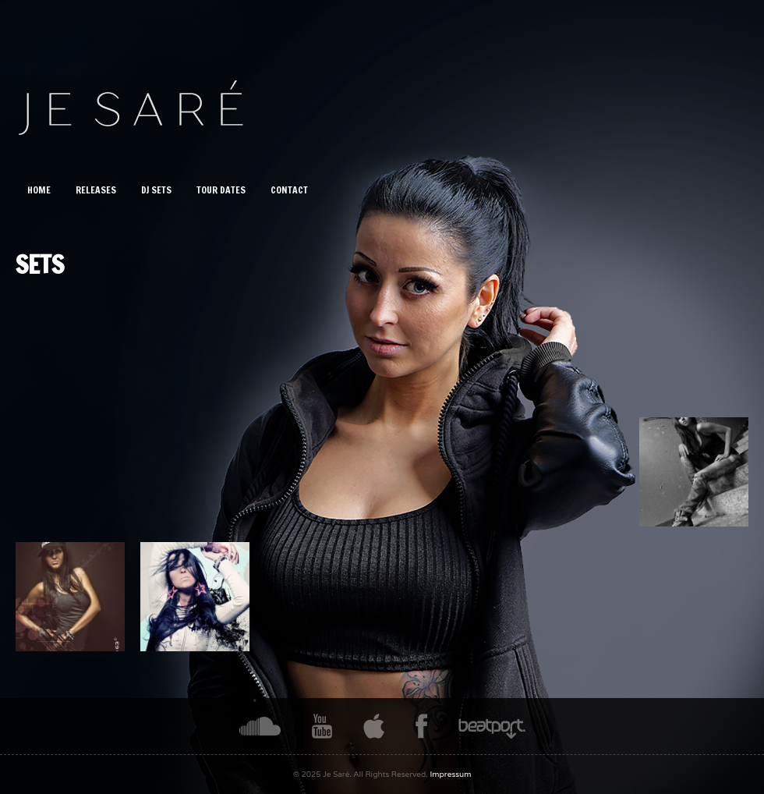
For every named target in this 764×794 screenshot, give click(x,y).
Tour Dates (221, 190)
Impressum (451, 774)
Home (39, 190)
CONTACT (289, 190)
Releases (96, 190)
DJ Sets (156, 190)
